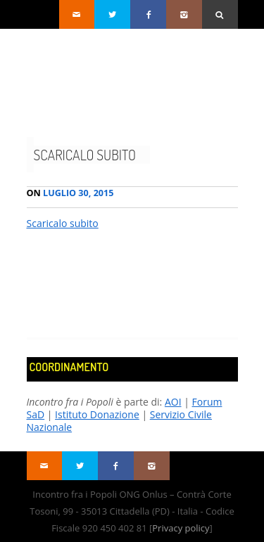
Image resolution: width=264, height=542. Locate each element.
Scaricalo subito (85, 155)
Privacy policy (180, 528)
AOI (173, 401)
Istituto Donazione (97, 414)
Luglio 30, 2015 (70, 193)
